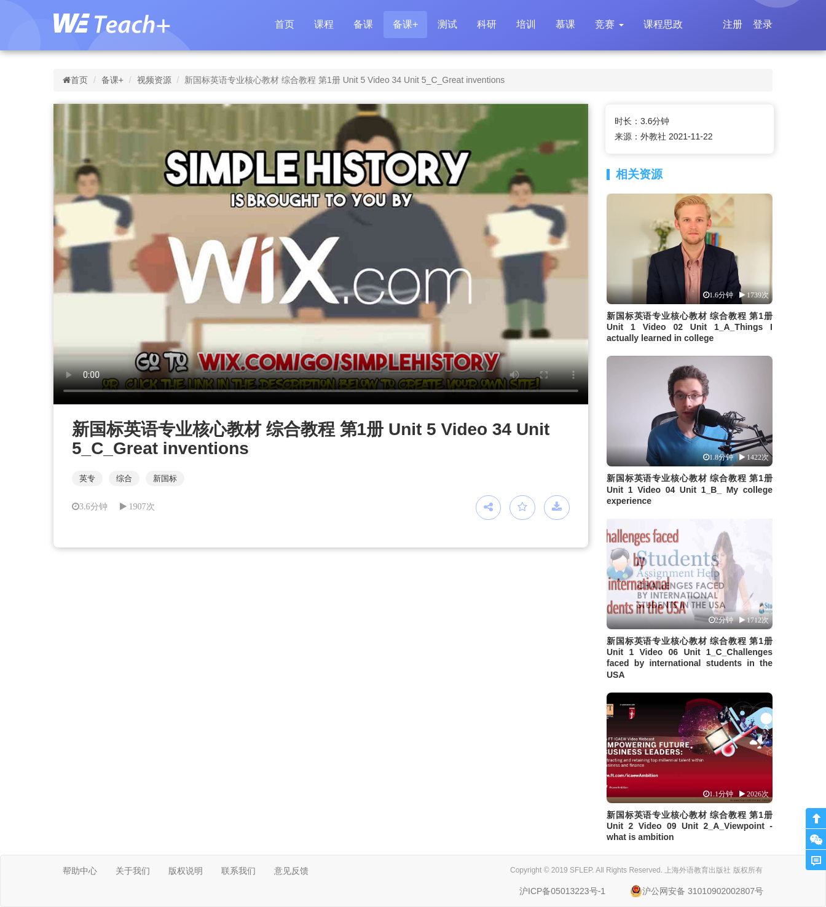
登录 (763, 24)
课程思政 (663, 24)
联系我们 (238, 871)
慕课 (565, 24)
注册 (732, 24)
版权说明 (185, 871)
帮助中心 (80, 871)
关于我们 (133, 871)
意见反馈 (291, 871)
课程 (324, 24)
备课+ (405, 24)
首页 (284, 24)
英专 (87, 478)
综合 (124, 478)
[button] (609, 24)
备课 (363, 24)
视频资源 (154, 80)
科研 (487, 24)
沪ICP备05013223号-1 (562, 891)
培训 (526, 24)
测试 (447, 24)
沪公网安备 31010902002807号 (696, 891)
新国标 (165, 478)
